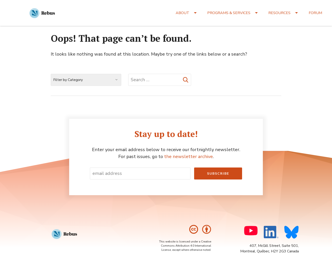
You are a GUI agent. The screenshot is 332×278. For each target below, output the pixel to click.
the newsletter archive (188, 156)
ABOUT (182, 12)
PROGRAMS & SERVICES (228, 12)
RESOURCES (279, 12)
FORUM (315, 12)
